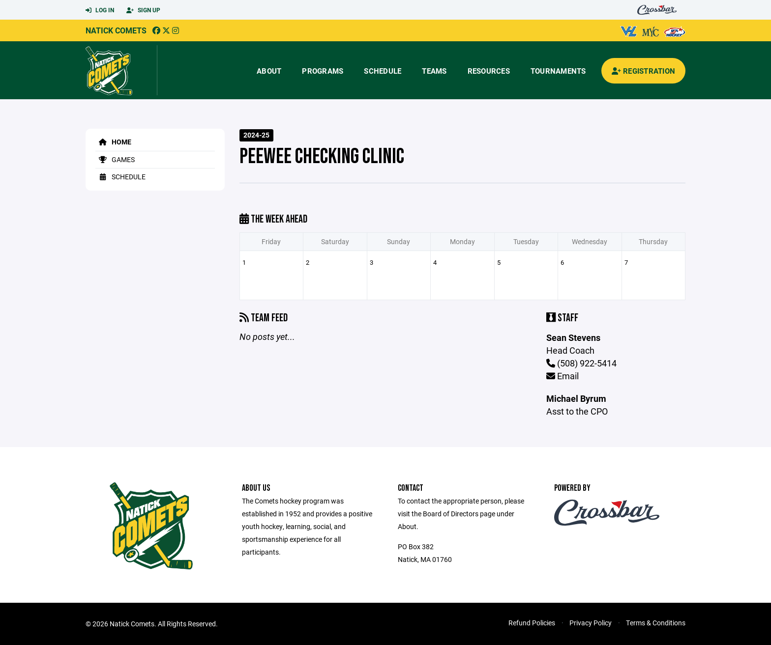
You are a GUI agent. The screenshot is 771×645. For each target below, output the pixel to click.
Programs (322, 71)
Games (115, 159)
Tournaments (558, 71)
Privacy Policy (590, 622)
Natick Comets (116, 30)
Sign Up (143, 10)
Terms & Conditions (655, 622)
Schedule (382, 71)
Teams (434, 71)
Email (562, 376)
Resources (489, 71)
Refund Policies (531, 622)
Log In (100, 10)
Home (113, 141)
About (269, 71)
